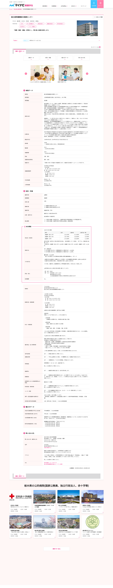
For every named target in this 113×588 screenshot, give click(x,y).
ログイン (100, 5)
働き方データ (65, 57)
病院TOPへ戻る (56, 549)
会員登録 (94, 5)
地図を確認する (47, 447)
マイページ (83, 6)
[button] (26, 73)
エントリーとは (95, 47)
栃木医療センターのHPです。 (51, 462)
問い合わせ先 (81, 57)
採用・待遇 (48, 57)
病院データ (31, 57)
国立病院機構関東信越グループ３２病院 (53, 464)
